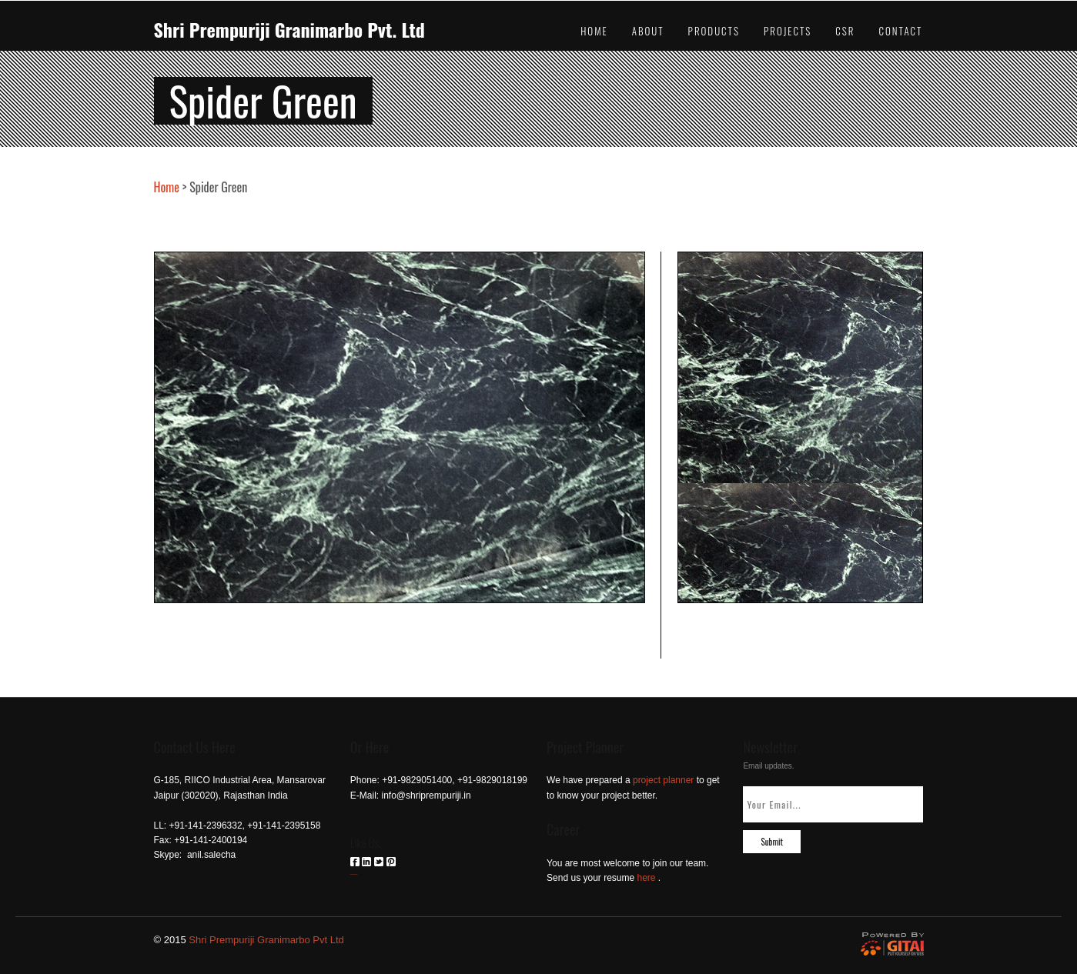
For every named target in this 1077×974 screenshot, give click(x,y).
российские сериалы (354, 874)
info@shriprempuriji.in (425, 795)
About (648, 30)
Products (714, 30)
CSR (845, 30)
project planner (663, 780)
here (646, 877)
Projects (787, 30)
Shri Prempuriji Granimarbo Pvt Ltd (266, 940)
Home (594, 30)
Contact (900, 30)
